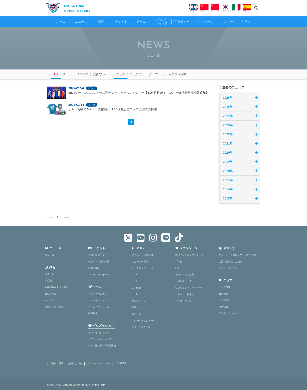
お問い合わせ (75, 363)
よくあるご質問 (55, 363)
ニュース (49, 254)
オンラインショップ (98, 332)
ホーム (50, 217)
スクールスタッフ (141, 327)
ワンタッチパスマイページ (189, 287)
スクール (136, 313)
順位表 (48, 280)
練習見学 (93, 313)
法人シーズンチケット (230, 268)
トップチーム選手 (97, 293)
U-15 (134, 281)
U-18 (134, 274)
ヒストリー (224, 300)
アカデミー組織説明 (142, 254)
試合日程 (49, 274)
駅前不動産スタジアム (56, 287)
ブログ (178, 261)
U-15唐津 (137, 287)
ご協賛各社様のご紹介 (230, 261)
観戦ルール (50, 293)
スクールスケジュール (143, 320)
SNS (177, 268)
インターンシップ (228, 313)
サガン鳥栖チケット (98, 254)
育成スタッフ (139, 307)
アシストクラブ (183, 300)
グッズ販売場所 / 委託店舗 (102, 345)
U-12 (134, 294)
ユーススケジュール (142, 268)
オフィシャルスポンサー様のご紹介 (237, 254)
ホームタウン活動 (184, 274)
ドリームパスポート (98, 274)
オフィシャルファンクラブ (189, 254)
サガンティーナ (183, 281)
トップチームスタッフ (100, 300)
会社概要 (223, 293)
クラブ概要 (224, 287)
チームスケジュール (98, 306)
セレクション (139, 300)
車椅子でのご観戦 (54, 306)
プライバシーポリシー (98, 363)
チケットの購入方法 (98, 261)
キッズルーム (52, 300)
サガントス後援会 (184, 294)
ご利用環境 (121, 363)
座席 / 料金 (93, 268)
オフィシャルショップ (100, 339)
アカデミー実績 (140, 261)
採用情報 (223, 306)
